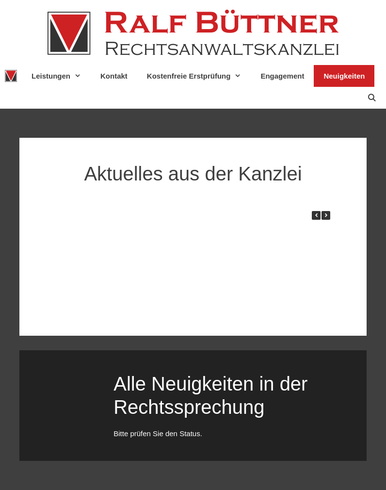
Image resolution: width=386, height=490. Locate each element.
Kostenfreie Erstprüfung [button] (199, 76)
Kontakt (114, 76)
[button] (326, 215)
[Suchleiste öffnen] (371, 98)
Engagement (282, 76)
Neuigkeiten (344, 76)
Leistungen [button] (61, 76)
